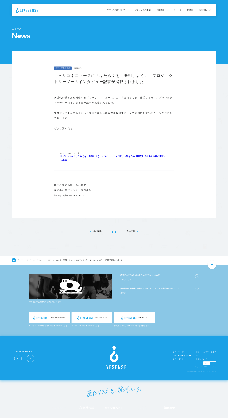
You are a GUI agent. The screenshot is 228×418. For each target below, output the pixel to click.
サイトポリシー (178, 359)
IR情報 (190, 10)
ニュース (177, 10)
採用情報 (205, 10)
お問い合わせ (201, 359)
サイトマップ (178, 352)
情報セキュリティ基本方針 (206, 354)
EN (213, 363)
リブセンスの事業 (142, 10)
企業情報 (162, 10)
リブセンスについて (118, 10)
